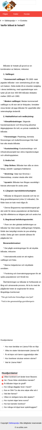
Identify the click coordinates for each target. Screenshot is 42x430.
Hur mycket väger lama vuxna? (16, 400)
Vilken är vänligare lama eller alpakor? (19, 397)
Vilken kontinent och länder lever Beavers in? (20, 377)
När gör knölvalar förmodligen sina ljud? (18, 297)
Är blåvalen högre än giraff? (15, 384)
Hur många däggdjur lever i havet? (17, 387)
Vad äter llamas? (10, 394)
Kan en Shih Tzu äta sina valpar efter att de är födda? (20, 390)
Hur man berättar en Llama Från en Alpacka (22, 347)
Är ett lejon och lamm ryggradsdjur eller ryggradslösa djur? (22, 354)
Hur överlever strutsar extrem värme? (21, 358)
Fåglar (5, 14)
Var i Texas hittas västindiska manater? (19, 380)
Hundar (27, 14)
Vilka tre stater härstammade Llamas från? (22, 350)
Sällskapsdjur (10, 21)
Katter (15, 14)
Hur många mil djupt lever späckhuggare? (20, 407)
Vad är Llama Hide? (13, 362)
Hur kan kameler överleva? (14, 404)
